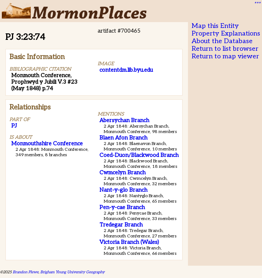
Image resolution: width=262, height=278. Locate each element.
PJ (14, 126)
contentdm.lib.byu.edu (126, 70)
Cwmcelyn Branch (122, 172)
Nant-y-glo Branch (123, 190)
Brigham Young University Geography (72, 272)
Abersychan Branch (124, 120)
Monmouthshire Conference (47, 143)
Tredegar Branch (121, 224)
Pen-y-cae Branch (122, 207)
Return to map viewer (225, 56)
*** (257, 4)
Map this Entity (215, 26)
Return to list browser (225, 49)
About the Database (222, 41)
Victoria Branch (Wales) (129, 242)
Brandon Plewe (25, 272)
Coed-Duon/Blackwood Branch (139, 155)
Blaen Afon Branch (123, 137)
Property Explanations (226, 33)
